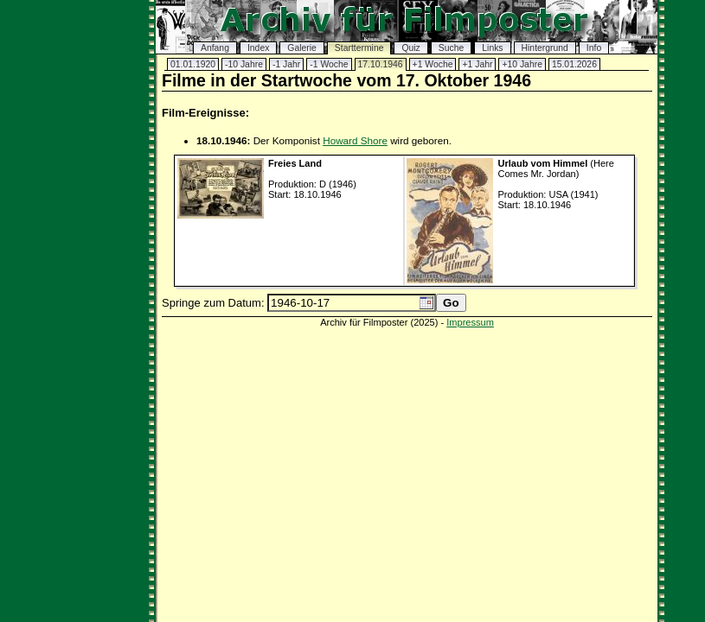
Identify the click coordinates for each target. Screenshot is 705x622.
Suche (451, 48)
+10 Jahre (522, 64)
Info (593, 48)
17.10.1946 (380, 64)
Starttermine (359, 48)
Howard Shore (355, 140)
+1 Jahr (477, 64)
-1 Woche (329, 64)
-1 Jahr (286, 64)
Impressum (470, 322)
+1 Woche (433, 64)
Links (492, 48)
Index (258, 48)
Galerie (302, 48)
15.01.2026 (574, 64)
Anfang (215, 48)
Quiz (410, 48)
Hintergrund (545, 48)
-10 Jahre (244, 64)
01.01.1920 (192, 64)
